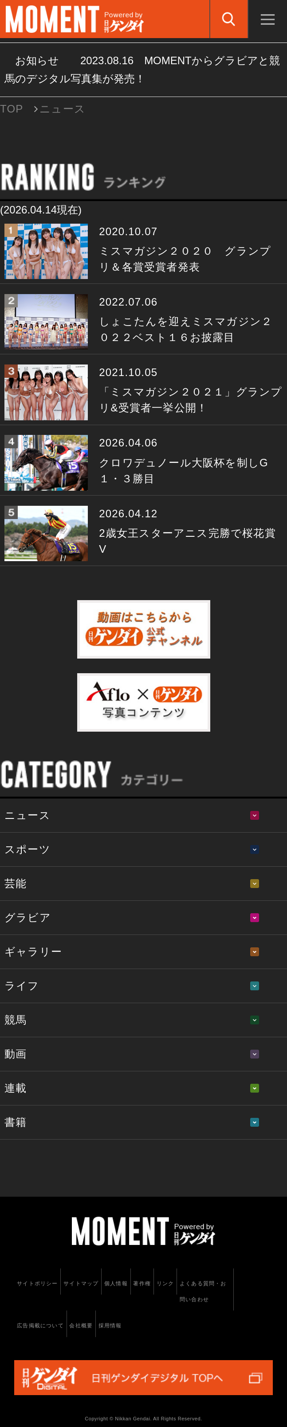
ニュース (27, 815)
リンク (165, 1283)
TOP (12, 109)
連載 (15, 1088)
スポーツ (27, 849)
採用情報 (110, 1325)
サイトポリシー (37, 1283)
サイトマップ (80, 1283)
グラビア (27, 917)
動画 (15, 1054)
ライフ (21, 986)
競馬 (15, 1020)
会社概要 (81, 1325)
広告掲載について (40, 1325)
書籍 (15, 1122)
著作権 (142, 1283)
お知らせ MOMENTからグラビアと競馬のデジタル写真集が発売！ (142, 69)
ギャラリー (33, 952)
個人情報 (116, 1283)
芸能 (15, 883)
